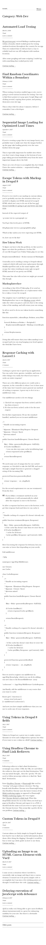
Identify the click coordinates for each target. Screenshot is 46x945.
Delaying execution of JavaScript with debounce (19, 892)
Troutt (4, 33)
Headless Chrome (13, 783)
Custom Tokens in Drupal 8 (21, 818)
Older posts (6, 925)
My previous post (9, 41)
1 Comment (5, 365)
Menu (38, 9)
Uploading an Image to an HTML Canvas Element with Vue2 (21, 855)
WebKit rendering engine (12, 796)
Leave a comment (7, 36)
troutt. (4, 8)
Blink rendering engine (11, 793)
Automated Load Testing (19, 26)
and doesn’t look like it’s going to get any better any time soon (22, 205)
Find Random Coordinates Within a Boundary (20, 76)
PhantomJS (27, 783)
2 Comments (5, 827)
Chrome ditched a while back (17, 798)
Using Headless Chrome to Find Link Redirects (20, 750)
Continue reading (9, 66)
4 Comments (5, 761)
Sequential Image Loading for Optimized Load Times (22, 124)
